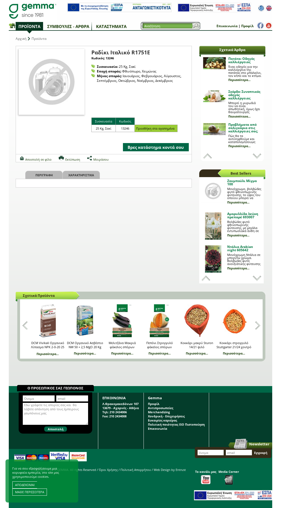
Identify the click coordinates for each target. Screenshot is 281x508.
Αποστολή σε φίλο (38, 159)
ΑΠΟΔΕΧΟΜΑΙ (25, 485)
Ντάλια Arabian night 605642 (240, 248)
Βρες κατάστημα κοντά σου (156, 147)
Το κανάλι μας (205, 477)
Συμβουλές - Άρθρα (68, 26)
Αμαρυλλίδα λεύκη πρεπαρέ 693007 (242, 215)
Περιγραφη (44, 175)
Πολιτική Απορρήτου (135, 470)
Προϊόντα (29, 26)
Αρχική (21, 38)
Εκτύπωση (72, 159)
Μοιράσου (101, 159)
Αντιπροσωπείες (160, 408)
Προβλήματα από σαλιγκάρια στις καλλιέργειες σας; (243, 127)
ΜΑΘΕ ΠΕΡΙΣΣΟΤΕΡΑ (29, 492)
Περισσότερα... (239, 80)
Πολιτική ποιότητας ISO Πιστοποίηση (176, 424)
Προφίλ (247, 26)
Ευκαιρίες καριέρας (162, 420)
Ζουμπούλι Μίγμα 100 (242, 182)
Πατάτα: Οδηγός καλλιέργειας (241, 60)
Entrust (181, 470)
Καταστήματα (111, 26)
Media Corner (228, 477)
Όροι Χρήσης (108, 470)
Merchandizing (159, 412)
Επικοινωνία (227, 26)
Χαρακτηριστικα (81, 175)
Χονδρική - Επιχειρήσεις (166, 416)
